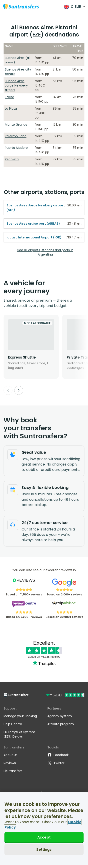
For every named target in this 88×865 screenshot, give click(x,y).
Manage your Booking (20, 716)
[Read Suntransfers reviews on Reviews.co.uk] (24, 583)
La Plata (11, 108)
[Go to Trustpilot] (65, 695)
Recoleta (12, 159)
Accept (44, 837)
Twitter (55, 763)
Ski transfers (13, 771)
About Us (10, 755)
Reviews (10, 763)
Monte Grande (16, 124)
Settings (44, 849)
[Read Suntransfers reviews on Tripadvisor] (64, 605)
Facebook (58, 755)
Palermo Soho (15, 136)
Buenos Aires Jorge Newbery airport (16, 85)
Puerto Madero (16, 147)
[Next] (18, 390)
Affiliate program (60, 724)
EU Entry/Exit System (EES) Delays (19, 734)
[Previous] (8, 390)
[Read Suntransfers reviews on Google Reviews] (64, 583)
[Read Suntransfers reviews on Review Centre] (24, 605)
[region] (44, 828)
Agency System (59, 716)
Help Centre (13, 724)
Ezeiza (9, 97)
